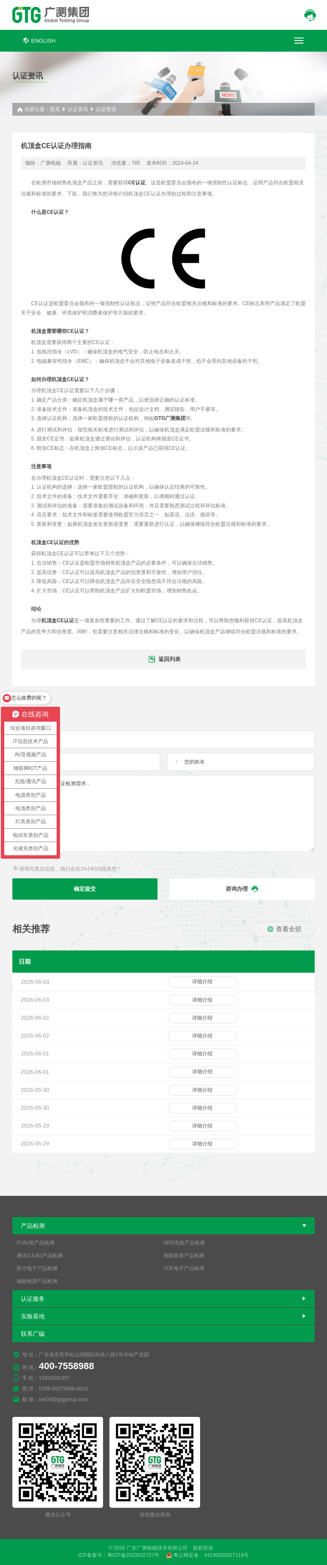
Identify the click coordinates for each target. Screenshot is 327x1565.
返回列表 (164, 659)
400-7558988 (66, 1366)
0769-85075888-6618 (63, 1389)
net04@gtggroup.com (63, 1399)
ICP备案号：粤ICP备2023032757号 (119, 1555)
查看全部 (284, 929)
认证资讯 (78, 109)
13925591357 (54, 1378)
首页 (55, 109)
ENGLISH (39, 41)
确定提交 (85, 889)
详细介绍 (202, 982)
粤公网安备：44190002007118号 (207, 1555)
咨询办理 (242, 889)
